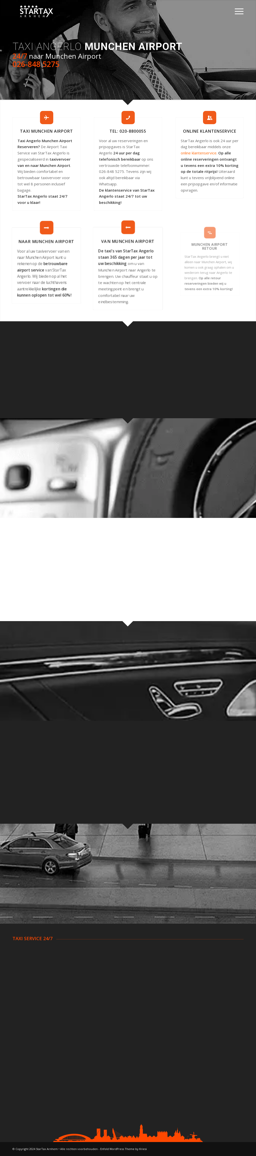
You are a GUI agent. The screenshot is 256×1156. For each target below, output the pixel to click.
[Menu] (238, 11)
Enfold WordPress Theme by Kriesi (123, 1149)
